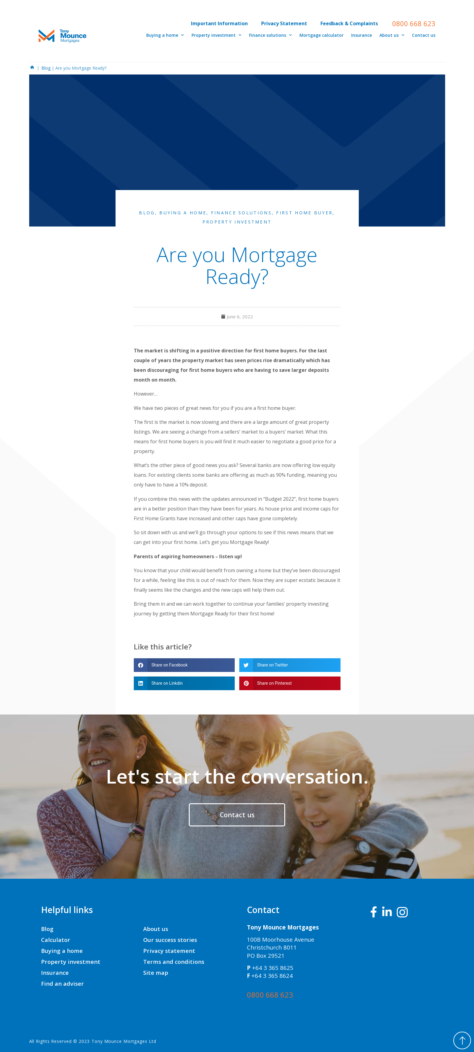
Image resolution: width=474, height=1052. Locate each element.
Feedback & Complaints (349, 23)
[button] (184, 665)
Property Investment (237, 222)
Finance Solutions (241, 213)
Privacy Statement (284, 23)
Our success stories (170, 939)
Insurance (361, 35)
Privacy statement (169, 950)
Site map (155, 972)
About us (391, 35)
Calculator (55, 939)
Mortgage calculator (321, 35)
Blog (46, 68)
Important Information (219, 23)
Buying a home (165, 35)
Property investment (216, 35)
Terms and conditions (173, 961)
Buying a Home (182, 213)
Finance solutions (270, 35)
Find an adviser (62, 983)
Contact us (423, 35)
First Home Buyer (304, 213)
